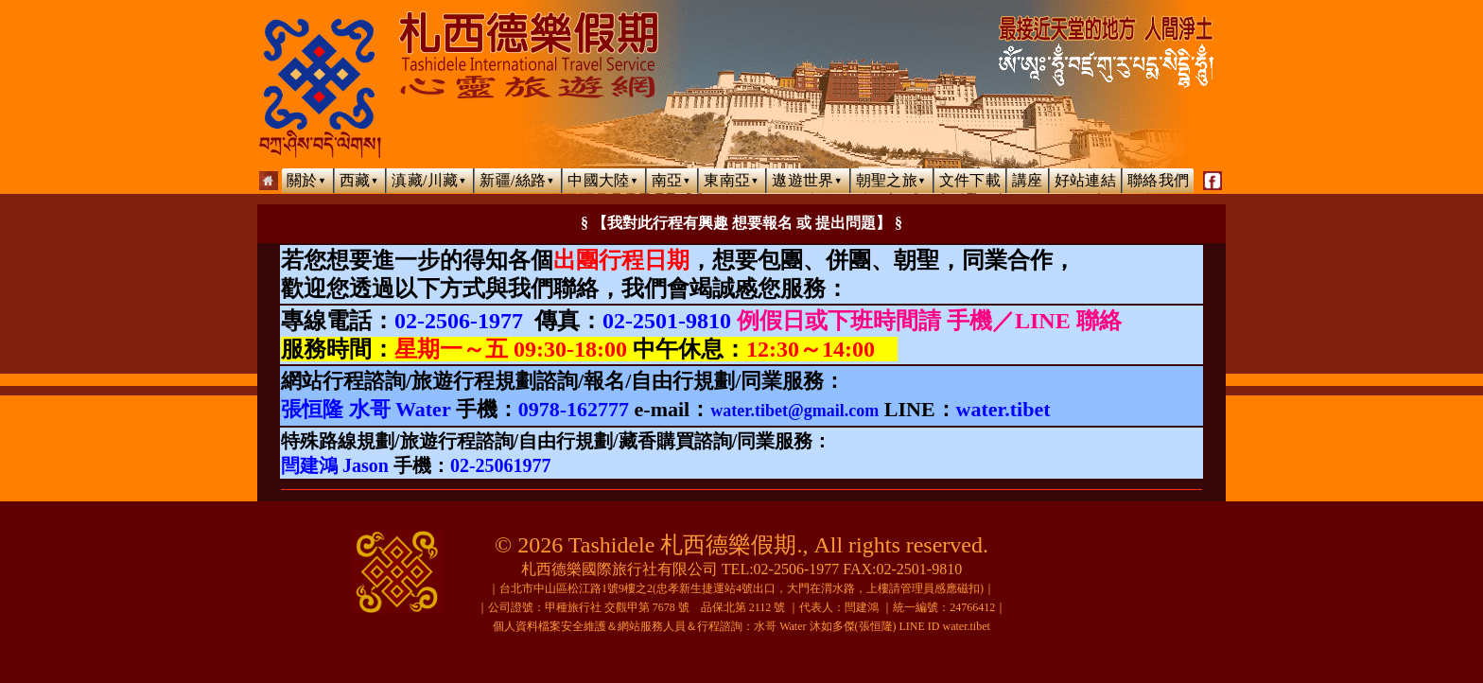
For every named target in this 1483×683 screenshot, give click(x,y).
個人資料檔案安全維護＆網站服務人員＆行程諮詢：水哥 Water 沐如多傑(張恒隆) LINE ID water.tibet (741, 626)
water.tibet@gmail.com (794, 410)
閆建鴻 (862, 607)
